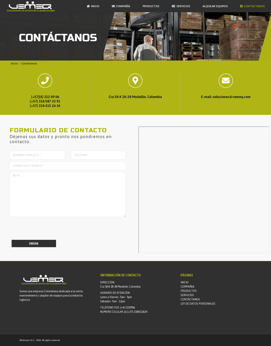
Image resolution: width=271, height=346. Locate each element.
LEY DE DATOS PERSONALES (198, 303)
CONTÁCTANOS (190, 299)
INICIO (184, 282)
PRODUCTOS (189, 290)
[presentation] (39, 229)
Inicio (14, 63)
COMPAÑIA (187, 286)
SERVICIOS (187, 295)
